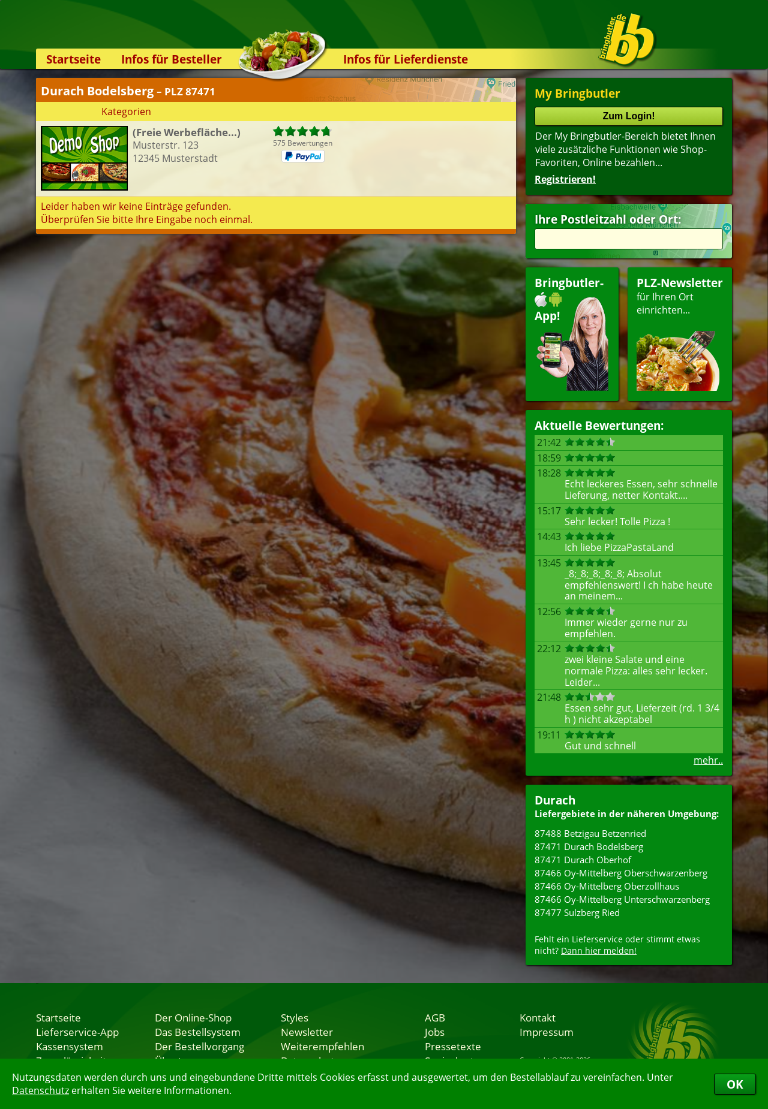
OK (735, 1084)
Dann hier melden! (599, 950)
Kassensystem (69, 1046)
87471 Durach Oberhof (583, 860)
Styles (294, 1017)
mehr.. (708, 760)
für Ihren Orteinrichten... (680, 333)
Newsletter (307, 1031)
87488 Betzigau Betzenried (590, 833)
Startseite (73, 59)
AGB (435, 1017)
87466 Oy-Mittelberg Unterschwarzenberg (622, 899)
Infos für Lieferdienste (405, 59)
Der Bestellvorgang (199, 1046)
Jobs (435, 1031)
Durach (555, 799)
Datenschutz (40, 1090)
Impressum (547, 1031)
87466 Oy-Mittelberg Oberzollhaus (607, 886)
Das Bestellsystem (198, 1031)
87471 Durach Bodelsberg (589, 846)
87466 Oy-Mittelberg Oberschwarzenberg (621, 873)
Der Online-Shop (193, 1017)
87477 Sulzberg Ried (577, 912)
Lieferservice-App (77, 1031)
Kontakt (538, 1017)
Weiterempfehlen (322, 1046)
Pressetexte (453, 1046)
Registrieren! (565, 179)
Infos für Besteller (171, 59)
